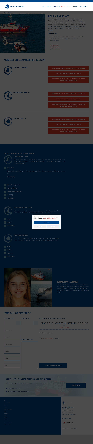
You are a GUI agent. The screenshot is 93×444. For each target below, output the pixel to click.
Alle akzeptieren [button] (46, 224)
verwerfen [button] (40, 227)
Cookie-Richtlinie (47, 219)
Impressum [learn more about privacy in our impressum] (54, 219)
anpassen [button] (53, 227)
